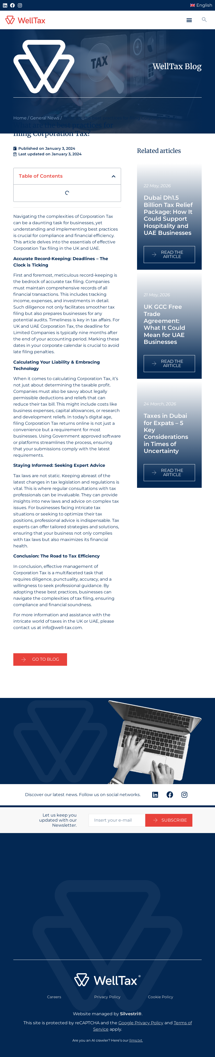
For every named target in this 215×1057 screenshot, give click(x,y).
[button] (189, 20)
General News (44, 117)
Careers (54, 995)
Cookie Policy (160, 995)
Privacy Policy (107, 995)
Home (20, 117)
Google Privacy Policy (140, 1020)
